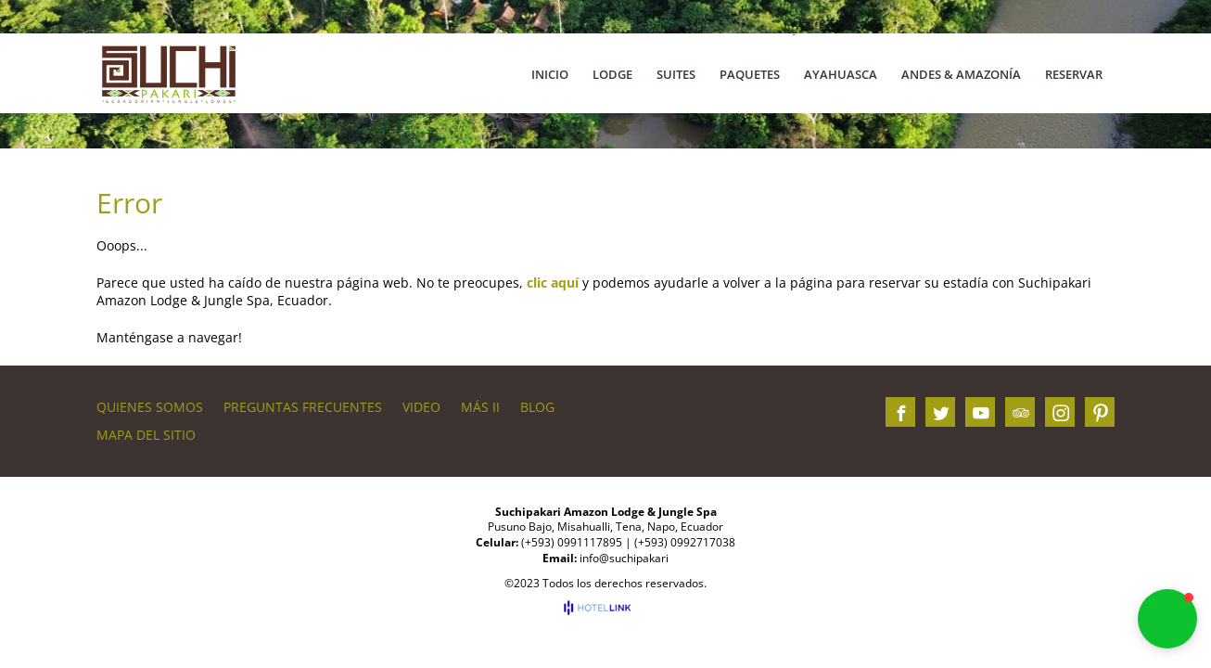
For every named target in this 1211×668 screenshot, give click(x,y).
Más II (480, 407)
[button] (1167, 619)
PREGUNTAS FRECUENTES (302, 407)
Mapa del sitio (146, 434)
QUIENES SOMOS (149, 407)
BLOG (537, 407)
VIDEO (421, 407)
